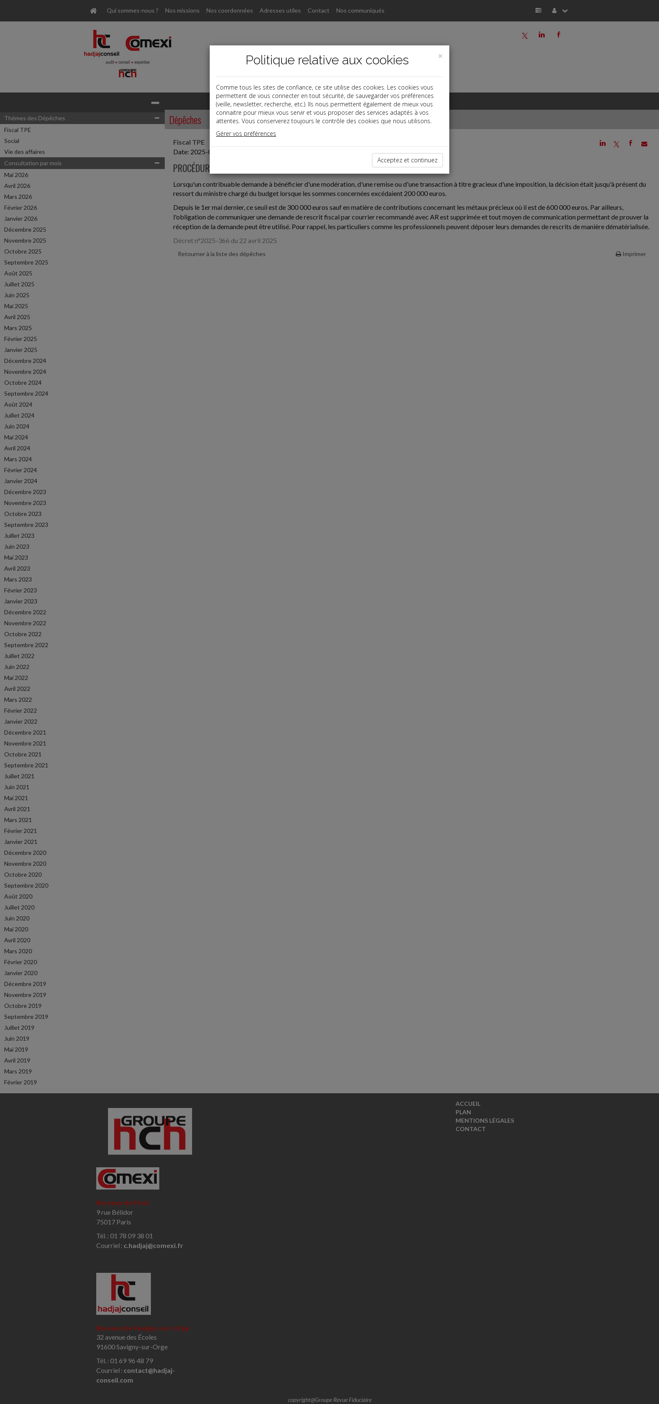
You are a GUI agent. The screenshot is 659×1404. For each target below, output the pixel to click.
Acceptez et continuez (407, 160)
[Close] (440, 56)
